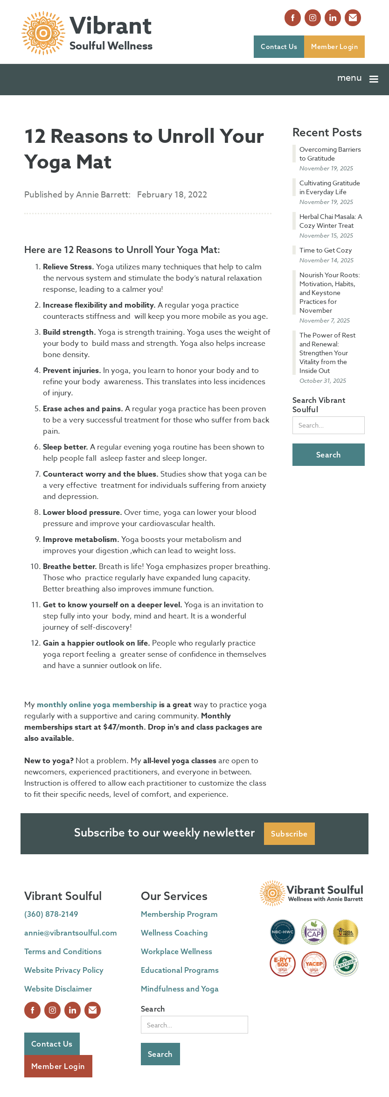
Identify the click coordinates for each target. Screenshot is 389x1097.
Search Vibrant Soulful (319, 404)
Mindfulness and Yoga (180, 988)
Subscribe (289, 833)
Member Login (334, 46)
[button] (359, 79)
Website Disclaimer (58, 988)
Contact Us (279, 46)
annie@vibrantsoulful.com (70, 932)
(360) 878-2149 (51, 914)
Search (153, 1008)
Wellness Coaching (174, 932)
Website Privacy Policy (64, 970)
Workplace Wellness (176, 951)
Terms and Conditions (63, 951)
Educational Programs (180, 970)
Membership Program (179, 914)
